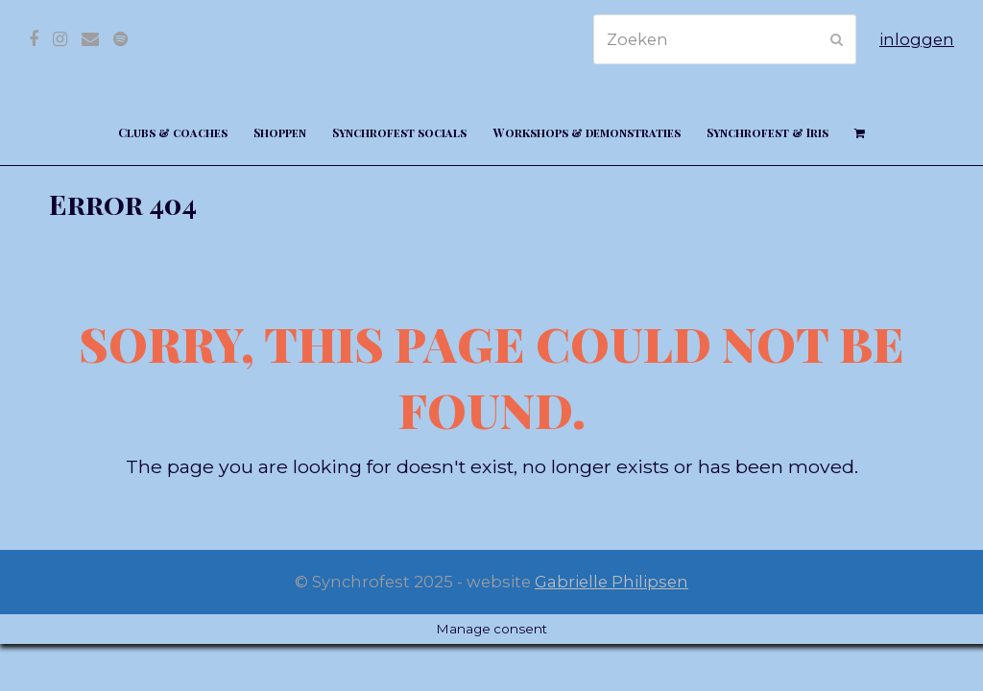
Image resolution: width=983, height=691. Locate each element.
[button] (859, 131)
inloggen (916, 39)
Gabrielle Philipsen (611, 581)
